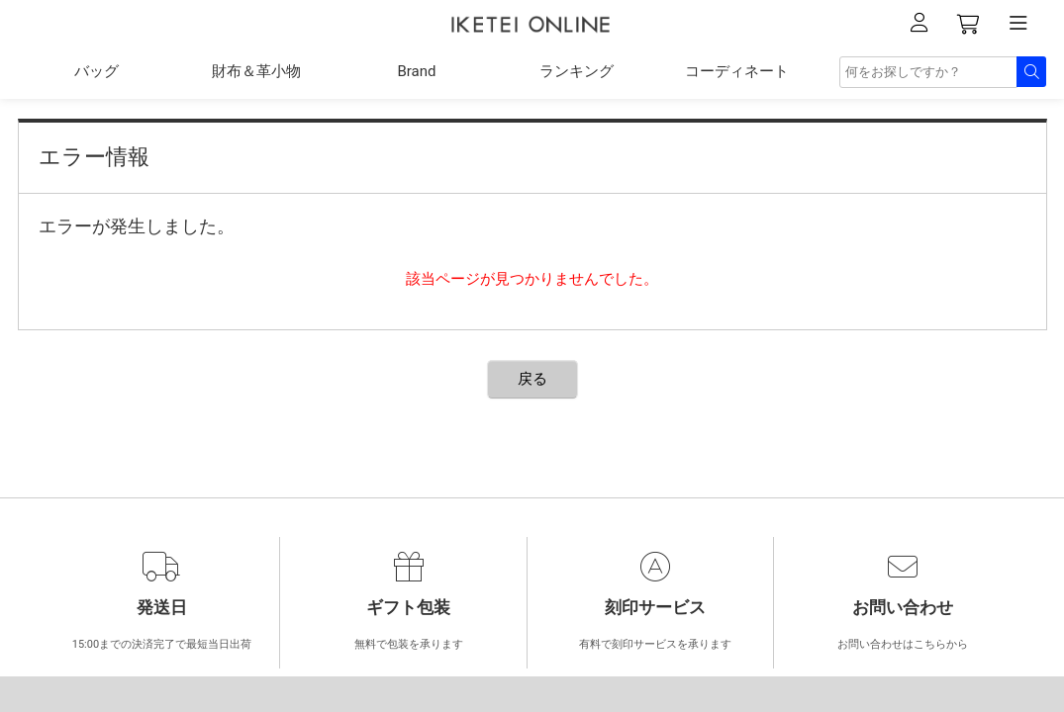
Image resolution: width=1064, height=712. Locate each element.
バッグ (96, 71)
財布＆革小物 (256, 71)
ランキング (576, 71)
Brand (416, 71)
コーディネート (737, 71)
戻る (532, 379)
